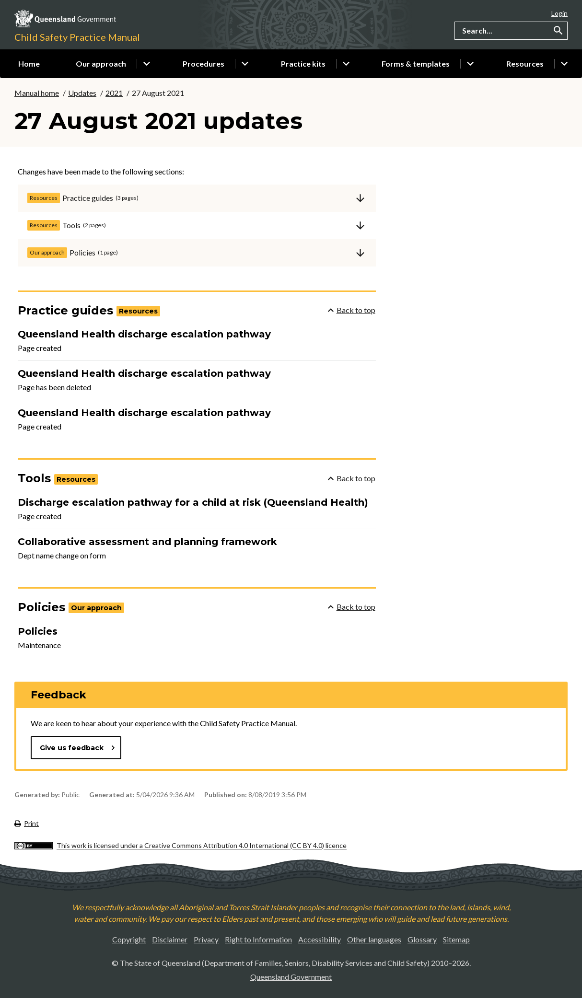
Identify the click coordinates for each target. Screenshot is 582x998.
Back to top (351, 309)
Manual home (36, 92)
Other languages (374, 939)
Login (559, 13)
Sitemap (456, 939)
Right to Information (258, 939)
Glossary (422, 939)
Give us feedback (78, 747)
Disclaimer (169, 939)
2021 (114, 92)
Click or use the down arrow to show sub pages (146, 63)
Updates (82, 92)
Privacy (206, 939)
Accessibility (319, 939)
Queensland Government (291, 976)
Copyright (129, 939)
